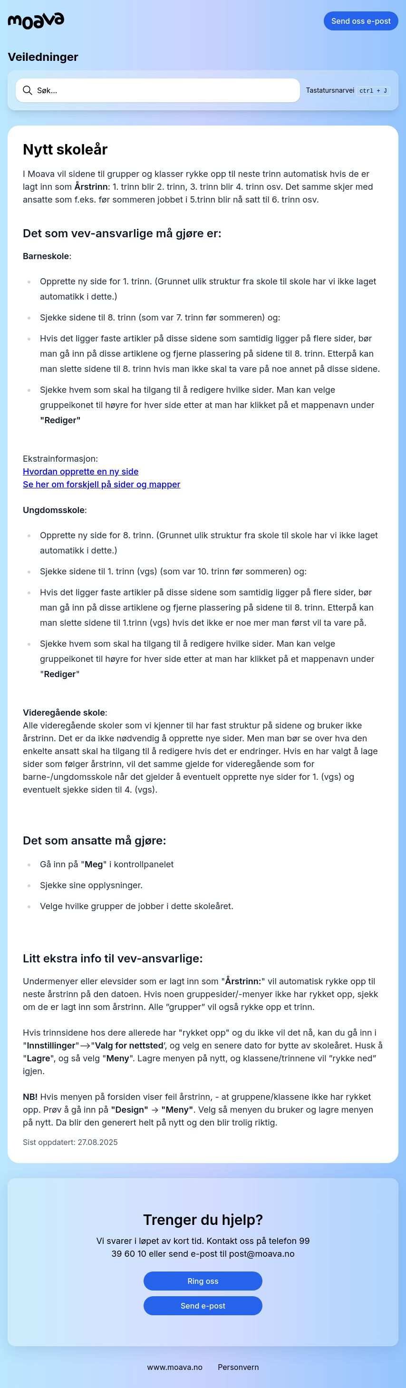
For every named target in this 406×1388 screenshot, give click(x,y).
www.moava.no (175, 1367)
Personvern (238, 1367)
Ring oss (202, 1281)
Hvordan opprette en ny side (81, 471)
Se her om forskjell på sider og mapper (102, 484)
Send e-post (203, 1305)
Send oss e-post (361, 21)
